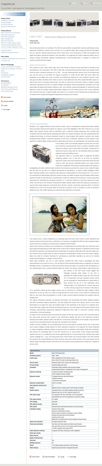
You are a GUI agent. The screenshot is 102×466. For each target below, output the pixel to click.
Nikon (9, 77)
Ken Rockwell (4, 85)
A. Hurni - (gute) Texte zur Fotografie (11, 66)
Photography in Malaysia (7, 75)
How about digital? (6, 22)
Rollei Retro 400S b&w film (8, 26)
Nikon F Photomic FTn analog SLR (10, 32)
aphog (2, 71)
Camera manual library (7, 91)
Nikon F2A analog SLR (7, 41)
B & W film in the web (7, 24)
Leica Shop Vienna (6, 50)
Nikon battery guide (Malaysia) (9, 89)
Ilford (2, 77)
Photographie (4, 73)
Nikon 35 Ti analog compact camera (11, 43)
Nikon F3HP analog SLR (7, 34)
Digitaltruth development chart (9, 87)
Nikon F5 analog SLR (7, 39)
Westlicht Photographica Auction (10, 52)
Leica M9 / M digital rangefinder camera (12, 47)
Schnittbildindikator (6, 83)
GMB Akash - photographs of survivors (11, 69)
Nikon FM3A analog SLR (7, 37)
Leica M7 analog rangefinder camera (11, 45)
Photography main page (7, 20)
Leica (5, 77)
